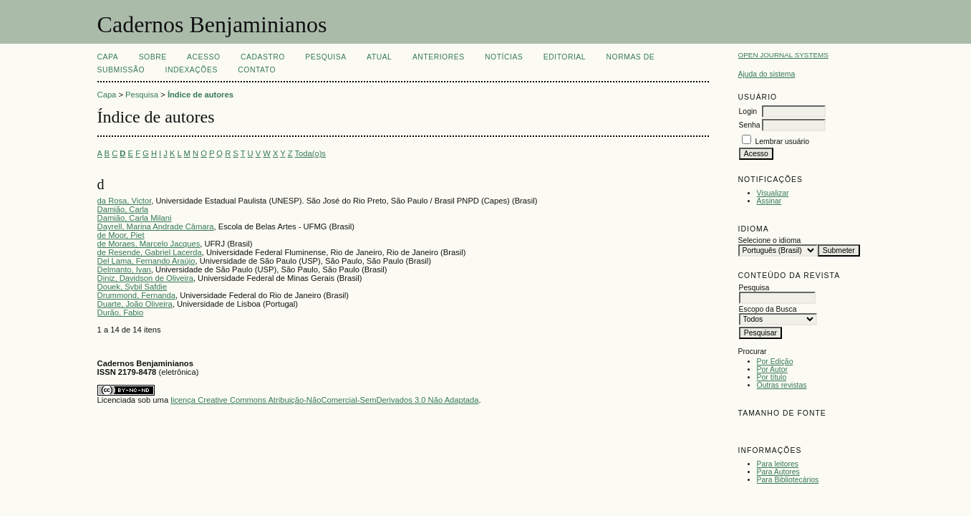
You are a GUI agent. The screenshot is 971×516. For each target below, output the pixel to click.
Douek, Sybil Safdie (132, 286)
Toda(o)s (310, 153)
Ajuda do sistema (767, 74)
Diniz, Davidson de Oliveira (145, 278)
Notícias (504, 57)
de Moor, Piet (121, 235)
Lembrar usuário (782, 141)
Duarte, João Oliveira (135, 304)
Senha (749, 125)
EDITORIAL (565, 57)
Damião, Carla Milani (134, 218)
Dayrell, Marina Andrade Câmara (155, 226)
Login (748, 111)
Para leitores (777, 464)
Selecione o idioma (769, 240)
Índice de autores (200, 94)
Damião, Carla (123, 209)
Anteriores (438, 57)
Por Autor (772, 369)
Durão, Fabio (120, 312)
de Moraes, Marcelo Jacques (149, 243)
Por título (772, 377)
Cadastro (263, 57)
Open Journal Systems (783, 55)
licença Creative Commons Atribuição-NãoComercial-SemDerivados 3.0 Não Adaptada (324, 400)
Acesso (203, 57)
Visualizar (773, 193)
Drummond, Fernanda (136, 295)
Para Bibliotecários (788, 480)
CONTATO (257, 70)
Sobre (153, 57)
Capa (108, 57)
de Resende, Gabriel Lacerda (149, 252)
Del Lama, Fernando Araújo (146, 261)
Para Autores (778, 472)
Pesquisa (325, 57)
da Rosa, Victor (124, 200)
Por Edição (775, 362)
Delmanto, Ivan (124, 269)
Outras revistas (782, 385)
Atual (379, 57)
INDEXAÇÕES (191, 70)
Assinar (769, 201)
